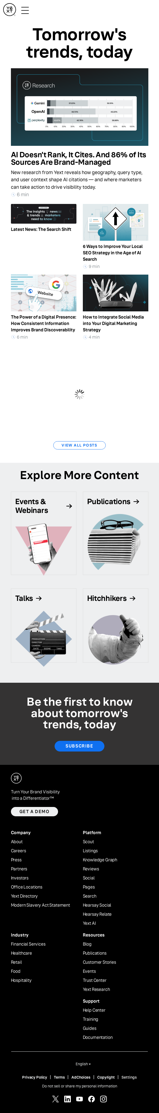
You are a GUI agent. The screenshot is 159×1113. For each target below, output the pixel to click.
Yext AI (89, 923)
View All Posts (79, 445)
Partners (19, 869)
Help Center (94, 1010)
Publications (95, 953)
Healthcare (21, 953)
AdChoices (81, 1077)
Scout (88, 842)
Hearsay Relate (97, 914)
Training (91, 1019)
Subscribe (79, 746)
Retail (16, 962)
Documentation (98, 1037)
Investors (20, 878)
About (17, 842)
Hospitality (21, 980)
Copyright (106, 1077)
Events (89, 971)
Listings (90, 851)
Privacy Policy (34, 1077)
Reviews (91, 869)
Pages (89, 887)
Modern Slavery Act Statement (40, 905)
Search (89, 896)
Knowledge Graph (100, 860)
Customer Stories (99, 962)
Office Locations (26, 887)
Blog (87, 944)
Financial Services (28, 944)
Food (16, 971)
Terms (59, 1077)
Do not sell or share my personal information (79, 1086)
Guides (89, 1028)
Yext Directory (24, 896)
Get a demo (34, 811)
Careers (18, 851)
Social (89, 878)
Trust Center (95, 980)
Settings (129, 1077)
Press (16, 860)
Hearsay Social (97, 905)
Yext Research (96, 989)
